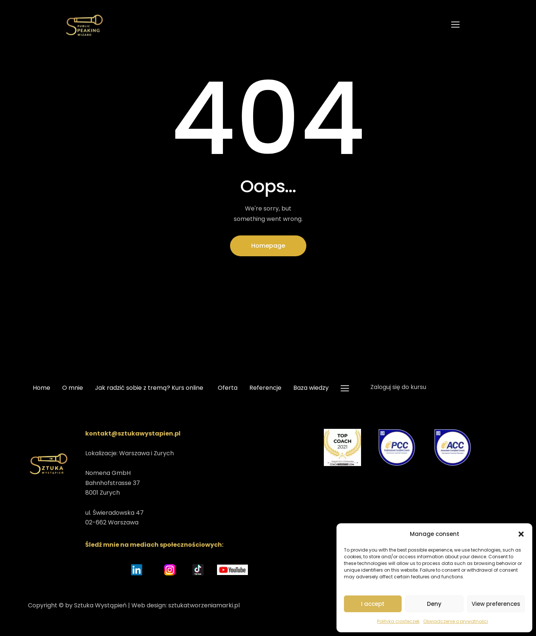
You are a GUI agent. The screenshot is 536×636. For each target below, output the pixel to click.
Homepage (268, 245)
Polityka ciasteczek (398, 621)
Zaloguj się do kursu (398, 387)
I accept (373, 604)
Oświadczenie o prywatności (455, 621)
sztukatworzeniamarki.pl (204, 605)
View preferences (496, 604)
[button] (521, 534)
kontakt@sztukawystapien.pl (133, 433)
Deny (434, 604)
